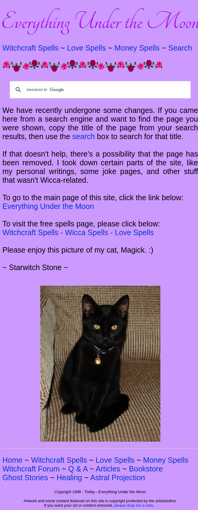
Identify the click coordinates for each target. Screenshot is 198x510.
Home (12, 460)
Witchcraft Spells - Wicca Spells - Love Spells (78, 232)
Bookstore (146, 469)
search (83, 136)
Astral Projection (117, 477)
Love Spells (86, 48)
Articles (108, 469)
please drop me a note (133, 505)
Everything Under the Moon (48, 206)
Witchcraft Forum (31, 469)
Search (180, 48)
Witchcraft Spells (30, 48)
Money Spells (136, 48)
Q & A (78, 469)
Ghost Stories (25, 477)
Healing (69, 477)
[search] (99, 89)
